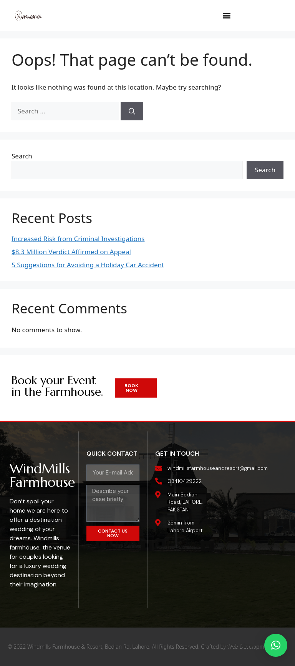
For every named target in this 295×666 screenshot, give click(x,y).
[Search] (132, 111)
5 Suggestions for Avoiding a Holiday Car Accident (88, 264)
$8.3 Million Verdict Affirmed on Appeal (71, 251)
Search (22, 156)
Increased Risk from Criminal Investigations (78, 238)
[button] (226, 15)
